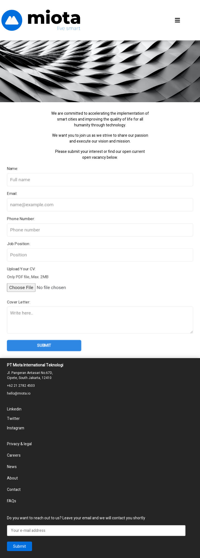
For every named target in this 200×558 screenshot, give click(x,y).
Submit (42, 348)
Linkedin (14, 409)
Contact (14, 490)
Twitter (13, 419)
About (12, 478)
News (12, 467)
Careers (14, 455)
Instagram (15, 428)
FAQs (11, 501)
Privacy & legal (19, 444)
